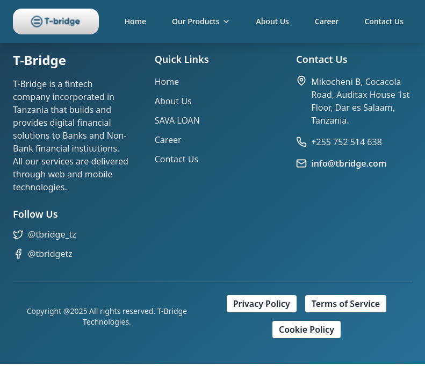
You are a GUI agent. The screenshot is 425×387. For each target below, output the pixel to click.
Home (135, 21)
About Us (272, 21)
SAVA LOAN (177, 120)
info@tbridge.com (348, 163)
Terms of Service (346, 304)
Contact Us (384, 21)
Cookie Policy (306, 329)
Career (327, 21)
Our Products (201, 21)
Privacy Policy (261, 304)
